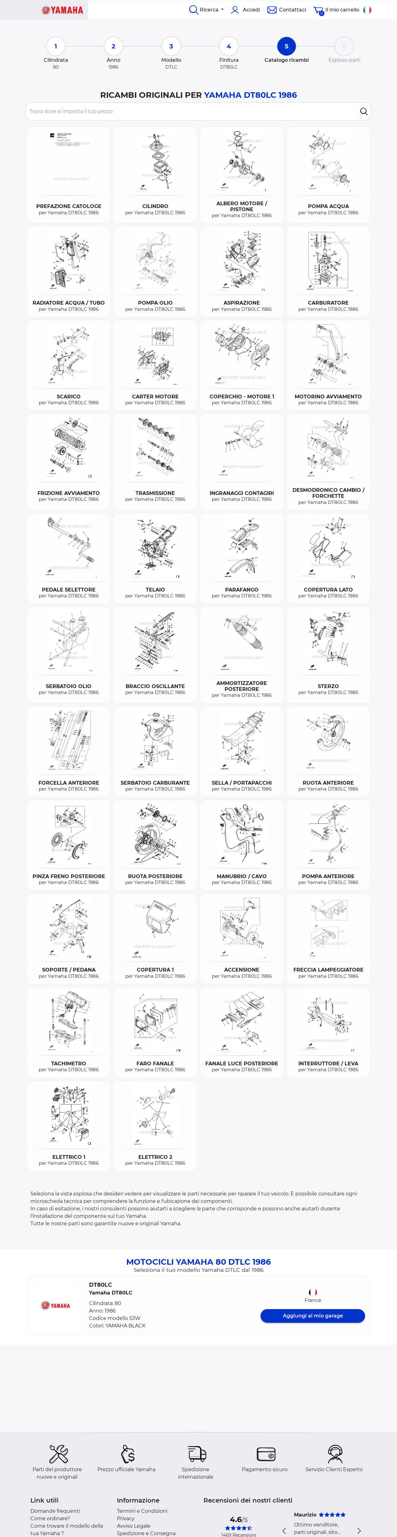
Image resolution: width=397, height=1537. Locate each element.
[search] (364, 111)
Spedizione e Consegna (146, 1533)
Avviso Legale (133, 1526)
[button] (55, 1305)
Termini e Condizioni (142, 1511)
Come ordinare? (50, 1518)
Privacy (126, 1518)
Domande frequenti (55, 1511)
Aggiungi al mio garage (313, 1316)
